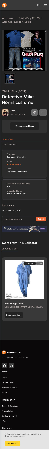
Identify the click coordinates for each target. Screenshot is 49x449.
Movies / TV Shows (9, 388)
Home (4, 378)
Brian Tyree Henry (14, 164)
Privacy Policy (7, 411)
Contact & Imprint (9, 416)
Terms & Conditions (10, 406)
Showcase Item (24, 126)
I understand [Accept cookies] (12, 443)
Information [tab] (7, 139)
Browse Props (7, 383)
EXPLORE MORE (10, 249)
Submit (41, 219)
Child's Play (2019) (14, 91)
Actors (4, 393)
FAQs (4, 421)
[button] (24, 68)
